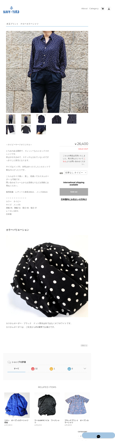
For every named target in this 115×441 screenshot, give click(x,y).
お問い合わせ (98, 164)
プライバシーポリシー (80, 430)
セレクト (95, 55)
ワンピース (96, 44)
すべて (16, 360)
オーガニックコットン (101, 110)
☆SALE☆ (96, 82)
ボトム (95, 38)
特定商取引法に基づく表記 (100, 157)
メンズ (95, 88)
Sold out (70, 187)
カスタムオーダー (99, 50)
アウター (95, 77)
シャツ (96, 28)
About (84, 7)
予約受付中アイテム (100, 99)
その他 (96, 33)
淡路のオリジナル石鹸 (101, 105)
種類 (57, 168)
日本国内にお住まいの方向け (70, 194)
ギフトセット (97, 94)
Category (94, 7)
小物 (96, 66)
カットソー (98, 61)
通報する (80, 337)
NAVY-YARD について (101, 150)
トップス (95, 23)
